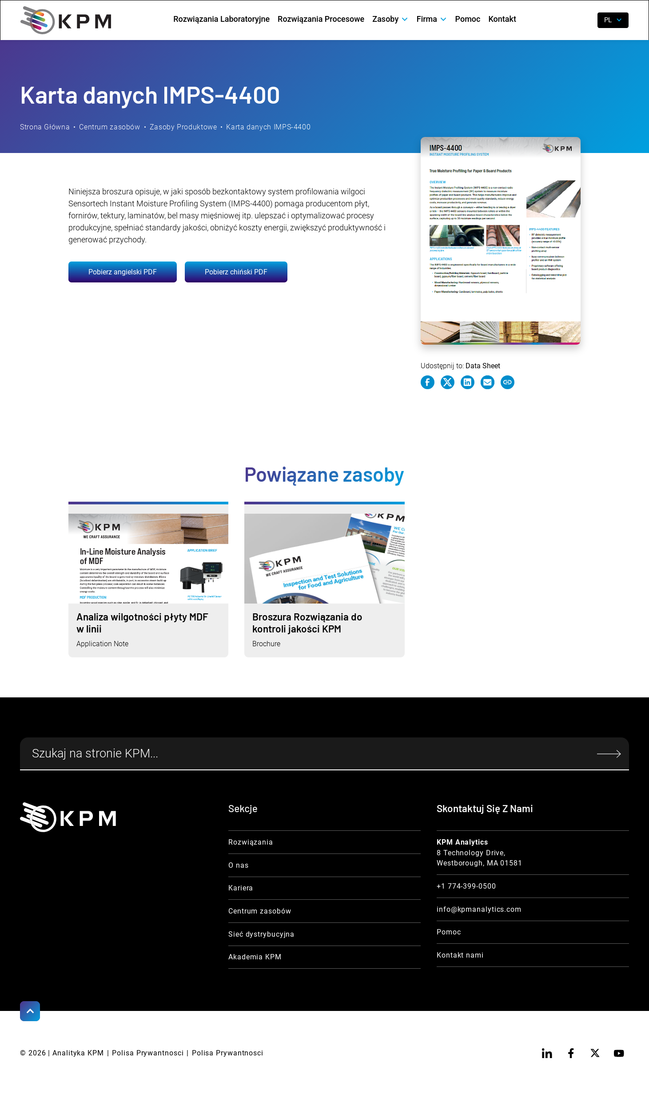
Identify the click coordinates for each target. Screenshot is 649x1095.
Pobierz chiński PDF (236, 272)
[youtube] (619, 1053)
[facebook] (571, 1053)
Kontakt (502, 19)
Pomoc (468, 19)
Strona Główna (45, 127)
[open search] (583, 20)
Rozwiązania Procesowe (321, 19)
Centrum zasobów (109, 127)
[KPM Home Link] (68, 817)
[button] (390, 19)
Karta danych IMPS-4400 (268, 127)
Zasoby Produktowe (183, 127)
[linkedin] (547, 1053)
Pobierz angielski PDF (122, 272)
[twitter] (595, 1053)
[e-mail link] (488, 382)
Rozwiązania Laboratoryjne (221, 19)
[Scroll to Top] (30, 1011)
